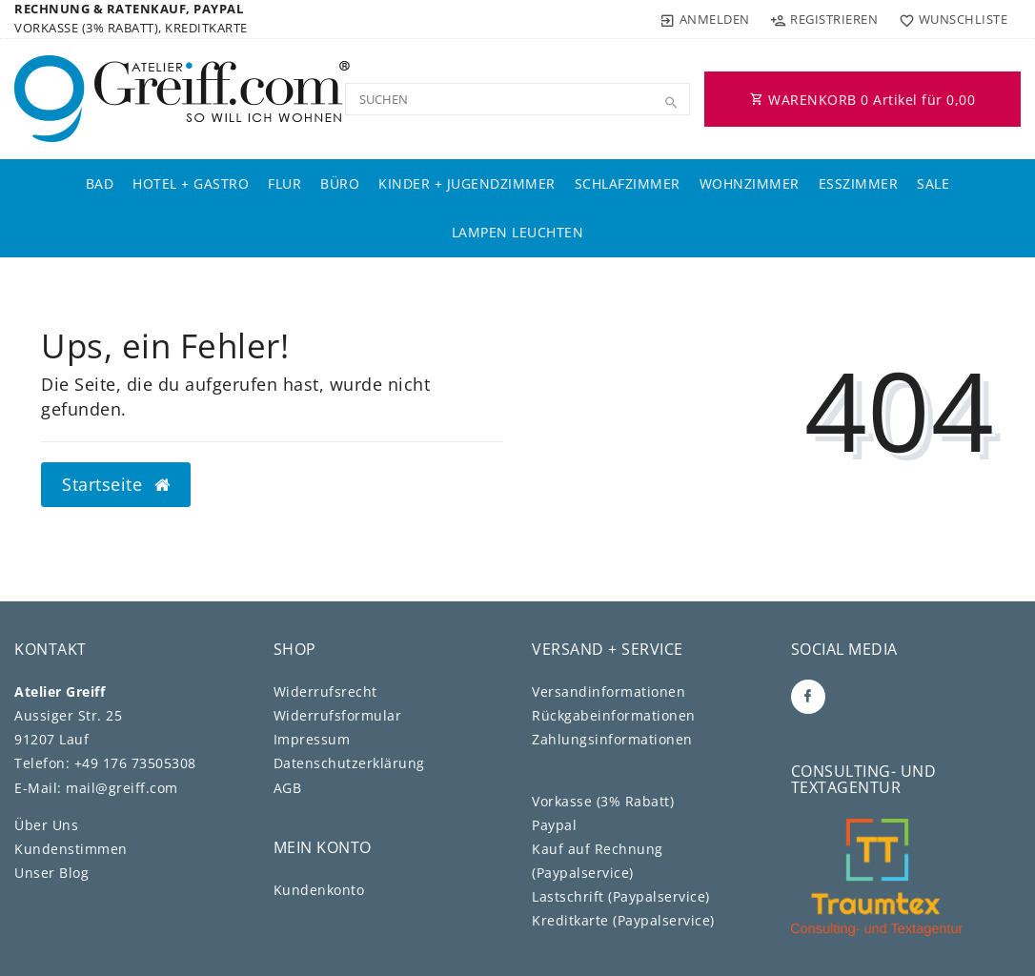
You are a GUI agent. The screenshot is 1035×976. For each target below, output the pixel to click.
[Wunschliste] (948, 19)
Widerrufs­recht (325, 691)
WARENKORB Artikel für (862, 100)
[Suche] (671, 103)
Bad (100, 183)
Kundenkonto (319, 890)
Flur (284, 183)
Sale (933, 183)
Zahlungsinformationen (612, 739)
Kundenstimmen (71, 849)
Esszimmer (859, 183)
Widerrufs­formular (338, 715)
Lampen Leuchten (518, 232)
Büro (339, 183)
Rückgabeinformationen (614, 715)
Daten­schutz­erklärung (349, 763)
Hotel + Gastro (190, 183)
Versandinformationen (608, 691)
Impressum (312, 739)
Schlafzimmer (627, 183)
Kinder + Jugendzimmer (467, 183)
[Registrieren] (824, 19)
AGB (288, 788)
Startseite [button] (116, 484)
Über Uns (46, 825)
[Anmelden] (705, 19)
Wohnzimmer (750, 183)
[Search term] (517, 99)
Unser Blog (51, 873)
